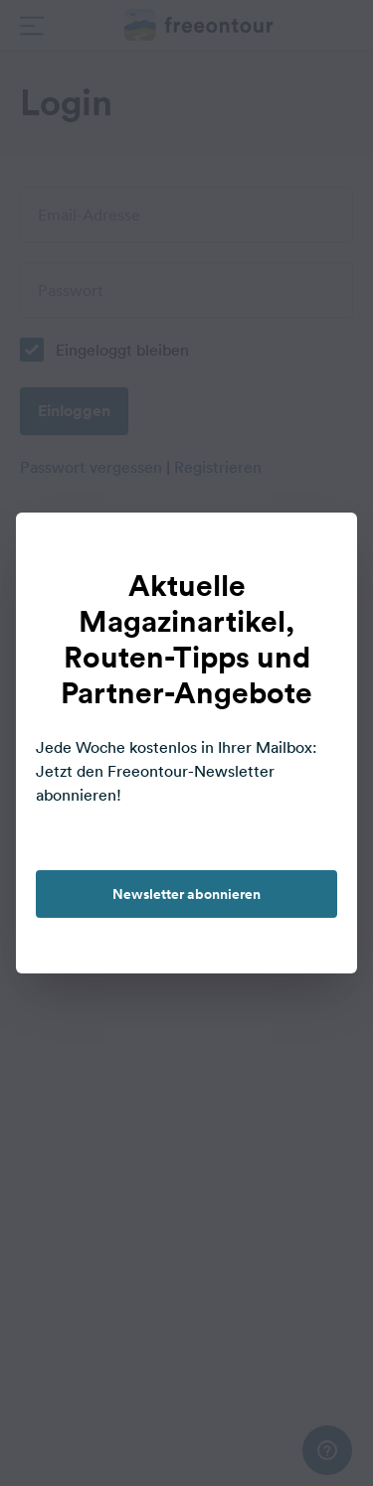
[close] (321, 548)
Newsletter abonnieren (186, 894)
